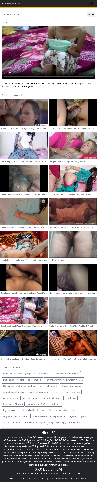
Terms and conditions (59, 478)
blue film (49, 437)
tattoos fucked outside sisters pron (57, 410)
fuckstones (43, 373)
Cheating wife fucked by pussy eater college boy (55, 416)
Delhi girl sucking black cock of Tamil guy (22, 379)
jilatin (84, 416)
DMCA (13, 478)
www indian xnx (10, 398)
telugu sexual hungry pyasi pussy (19, 373)
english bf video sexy (38, 392)
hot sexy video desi (31, 398)
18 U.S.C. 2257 (25, 478)
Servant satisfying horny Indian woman (64, 379)
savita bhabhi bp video (14, 392)
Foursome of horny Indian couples (29, 422)
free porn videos (79, 478)
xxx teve (56, 392)
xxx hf (6, 422)
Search (91, 14)
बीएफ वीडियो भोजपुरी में (53, 398)
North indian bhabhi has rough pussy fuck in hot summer (30, 386)
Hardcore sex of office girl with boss (43, 404)
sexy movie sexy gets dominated (64, 422)
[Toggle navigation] (91, 3)
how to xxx (71, 398)
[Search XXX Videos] (44, 14)
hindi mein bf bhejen (13, 404)
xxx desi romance (71, 392)
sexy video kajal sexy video (15, 416)
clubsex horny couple (71, 386)
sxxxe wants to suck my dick (66, 373)
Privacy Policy (40, 478)
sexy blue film (68, 443)
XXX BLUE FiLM (11, 3)
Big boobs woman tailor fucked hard (20, 410)
